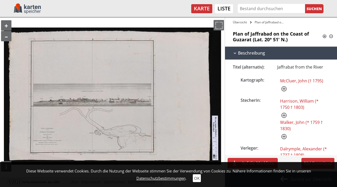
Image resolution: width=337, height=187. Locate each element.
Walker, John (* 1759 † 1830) (301, 125)
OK (197, 178)
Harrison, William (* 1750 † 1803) (299, 104)
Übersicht (240, 22)
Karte (202, 8)
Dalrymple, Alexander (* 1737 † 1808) (303, 152)
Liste (223, 8)
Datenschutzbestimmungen (161, 178)
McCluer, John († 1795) (301, 81)
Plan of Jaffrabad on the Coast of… (270, 22)
